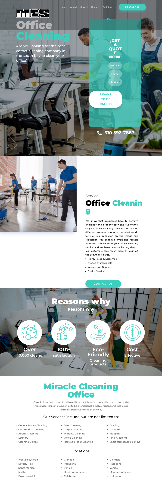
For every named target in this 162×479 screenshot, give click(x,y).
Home (64, 7)
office (109, 19)
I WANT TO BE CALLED (106, 99)
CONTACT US (103, 283)
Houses (95, 7)
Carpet (84, 7)
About (73, 7)
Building (107, 7)
